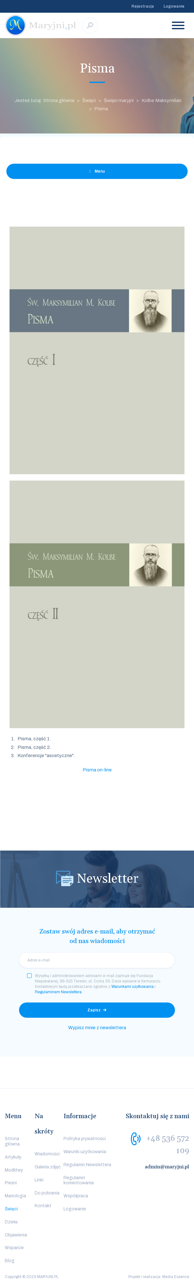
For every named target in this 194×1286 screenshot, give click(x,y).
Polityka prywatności (85, 1138)
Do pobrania (47, 1193)
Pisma (101, 108)
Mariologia (15, 1196)
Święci (89, 100)
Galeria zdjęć (48, 1167)
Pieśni (11, 1182)
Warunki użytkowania (85, 1151)
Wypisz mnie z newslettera (97, 1027)
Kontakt (43, 1205)
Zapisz (94, 1010)
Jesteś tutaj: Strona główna (44, 100)
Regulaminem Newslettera (58, 992)
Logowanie (174, 6)
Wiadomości (47, 1154)
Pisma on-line (97, 769)
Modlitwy (14, 1170)
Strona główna (12, 1141)
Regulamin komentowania (79, 1180)
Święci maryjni (119, 100)
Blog (10, 1260)
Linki (39, 1180)
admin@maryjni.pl (167, 1167)
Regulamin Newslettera (87, 1164)
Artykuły (13, 1157)
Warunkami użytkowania (132, 986)
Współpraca (76, 1196)
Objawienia (16, 1235)
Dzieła (11, 1222)
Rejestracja (142, 6)
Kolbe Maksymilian (161, 100)
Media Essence (175, 1277)
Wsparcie (14, 1247)
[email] (97, 960)
